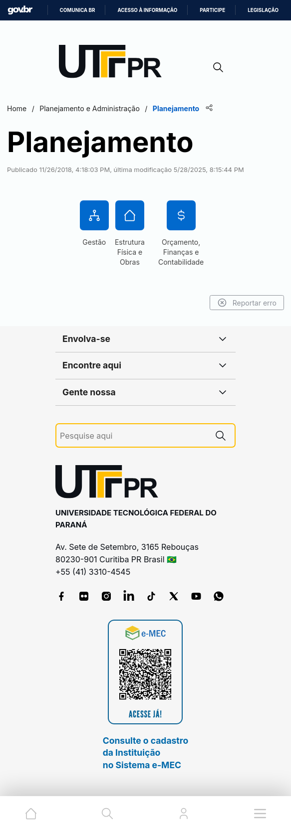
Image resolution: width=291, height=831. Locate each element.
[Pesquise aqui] (133, 436)
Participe (212, 10)
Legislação (263, 10)
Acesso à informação (147, 10)
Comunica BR (77, 10)
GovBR (19, 10)
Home (16, 108)
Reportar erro (247, 303)
